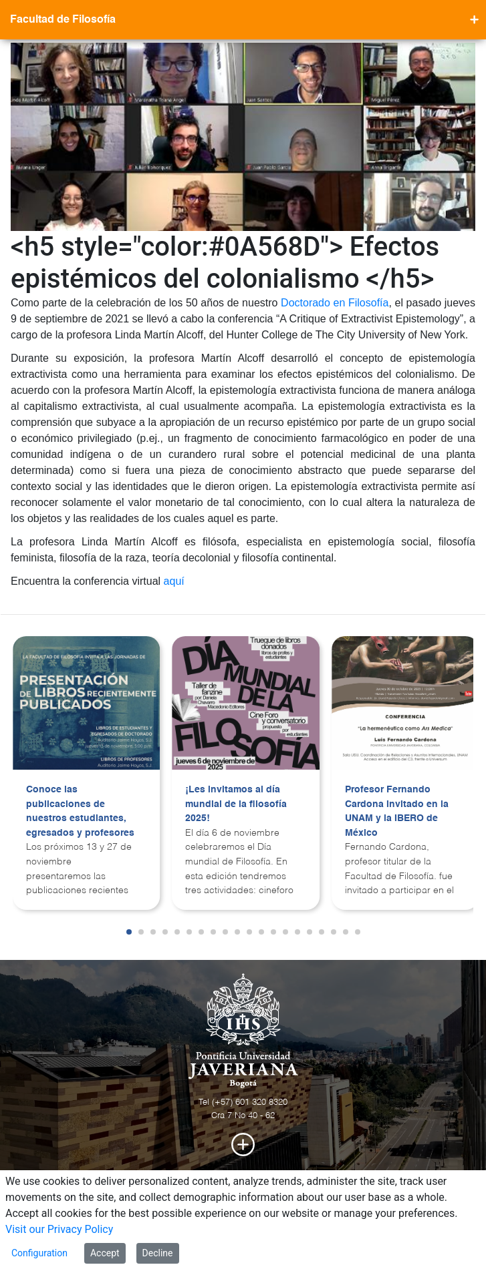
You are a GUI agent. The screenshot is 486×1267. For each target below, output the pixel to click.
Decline (157, 1253)
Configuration (39, 1253)
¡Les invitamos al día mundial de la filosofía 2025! (236, 804)
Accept (105, 1253)
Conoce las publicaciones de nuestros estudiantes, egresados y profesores (80, 811)
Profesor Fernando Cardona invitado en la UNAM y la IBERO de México (397, 811)
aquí (174, 581)
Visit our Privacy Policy (59, 1229)
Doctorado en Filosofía (334, 302)
